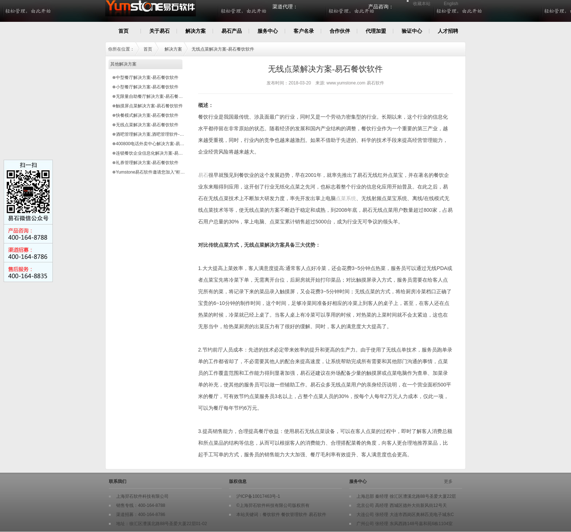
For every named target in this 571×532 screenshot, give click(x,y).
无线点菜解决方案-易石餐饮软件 (223, 49)
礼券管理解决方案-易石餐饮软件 (147, 162)
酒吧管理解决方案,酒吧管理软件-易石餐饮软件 (161, 134)
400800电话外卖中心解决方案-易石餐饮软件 (159, 143)
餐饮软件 (271, 514)
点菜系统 (346, 198)
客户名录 (304, 31)
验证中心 (412, 31)
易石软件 (317, 514)
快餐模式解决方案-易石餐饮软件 (147, 115)
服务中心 (267, 31)
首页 (123, 31)
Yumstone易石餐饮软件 (182, 12)
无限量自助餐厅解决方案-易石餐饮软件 (154, 96)
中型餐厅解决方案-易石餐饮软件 (147, 77)
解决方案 (195, 31)
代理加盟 (376, 31)
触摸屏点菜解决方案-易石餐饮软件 (149, 105)
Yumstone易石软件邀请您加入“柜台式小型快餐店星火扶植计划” (177, 172)
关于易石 (159, 31)
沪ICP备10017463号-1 (258, 496)
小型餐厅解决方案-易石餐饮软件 (147, 87)
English (451, 3)
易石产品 (231, 31)
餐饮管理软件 (294, 514)
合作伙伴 (340, 31)
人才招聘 (448, 31)
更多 (448, 481)
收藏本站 (421, 3)
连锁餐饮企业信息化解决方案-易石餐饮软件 (158, 153)
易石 (203, 175)
